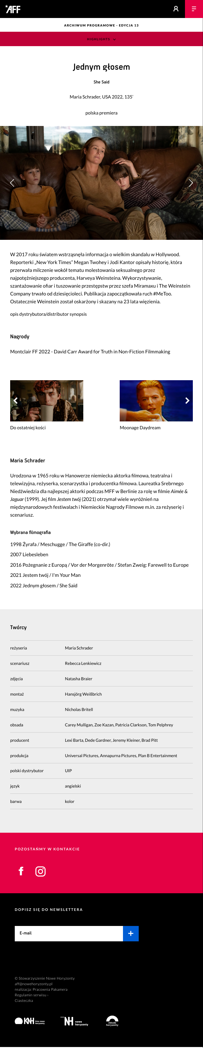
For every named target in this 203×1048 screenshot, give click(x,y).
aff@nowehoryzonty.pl (33, 985)
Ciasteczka (24, 1001)
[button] (190, 183)
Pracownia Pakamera (50, 990)
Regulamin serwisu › (32, 996)
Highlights (99, 39)
